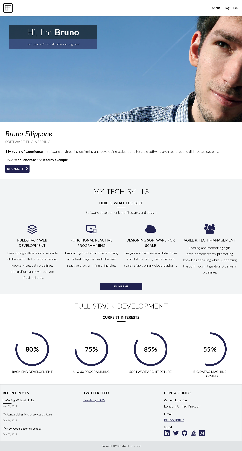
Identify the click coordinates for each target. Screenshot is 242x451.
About (216, 8)
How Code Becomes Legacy (22, 428)
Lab (235, 8)
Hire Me (121, 286)
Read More (17, 169)
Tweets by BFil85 (94, 400)
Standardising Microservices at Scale (27, 414)
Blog (226, 8)
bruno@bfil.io (174, 420)
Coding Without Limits (18, 400)
